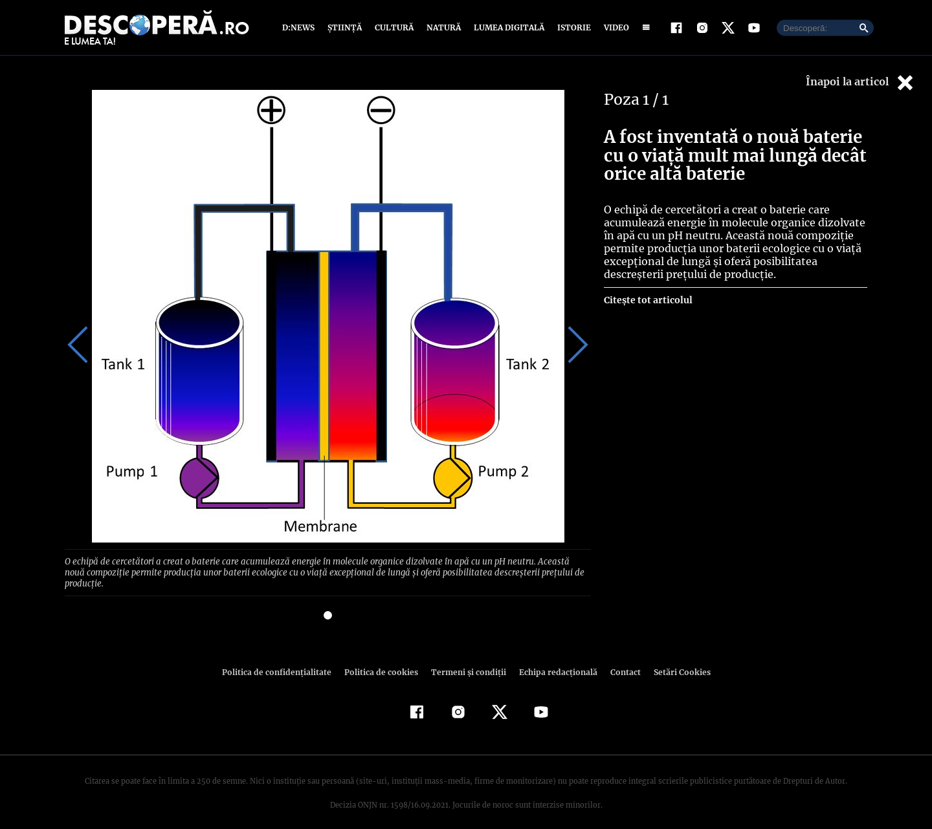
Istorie (571, 27)
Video (614, 27)
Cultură (394, 27)
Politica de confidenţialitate (282, 660)
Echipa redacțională (554, 660)
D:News (300, 27)
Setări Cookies (675, 660)
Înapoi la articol (861, 82)
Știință (345, 27)
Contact (620, 660)
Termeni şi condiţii (466, 660)
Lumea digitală (507, 27)
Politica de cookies (382, 660)
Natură (442, 27)
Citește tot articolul (647, 300)
